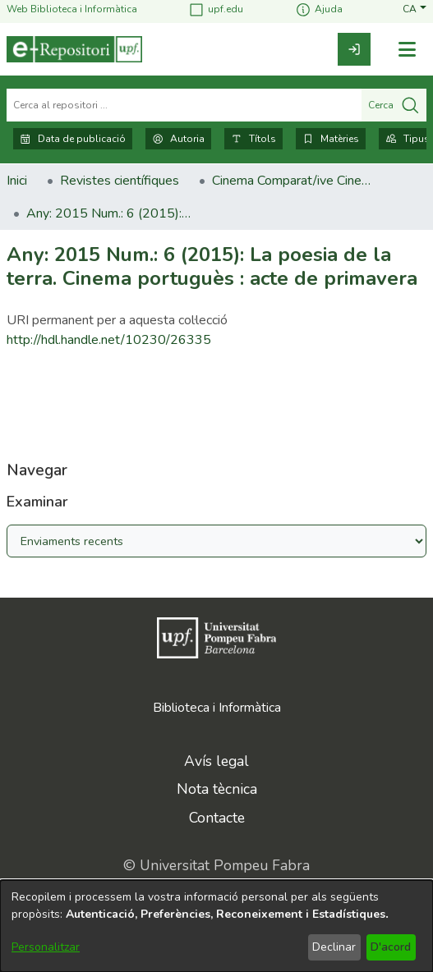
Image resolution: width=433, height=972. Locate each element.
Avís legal (216, 761)
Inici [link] (17, 181)
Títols (253, 138)
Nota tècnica (217, 789)
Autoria (178, 138)
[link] (354, 49)
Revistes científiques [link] (119, 181)
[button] (414, 9)
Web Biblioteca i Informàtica (72, 9)
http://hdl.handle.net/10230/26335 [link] (109, 340)
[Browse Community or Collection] (216, 541)
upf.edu (215, 9)
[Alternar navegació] (406, 49)
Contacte (217, 818)
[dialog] (216, 926)
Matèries (330, 138)
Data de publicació (73, 138)
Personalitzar (46, 947)
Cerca (394, 105)
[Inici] (74, 49)
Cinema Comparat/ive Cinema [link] (294, 181)
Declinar (334, 947)
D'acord (391, 947)
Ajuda (319, 9)
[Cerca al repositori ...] (184, 105)
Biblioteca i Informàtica (217, 708)
